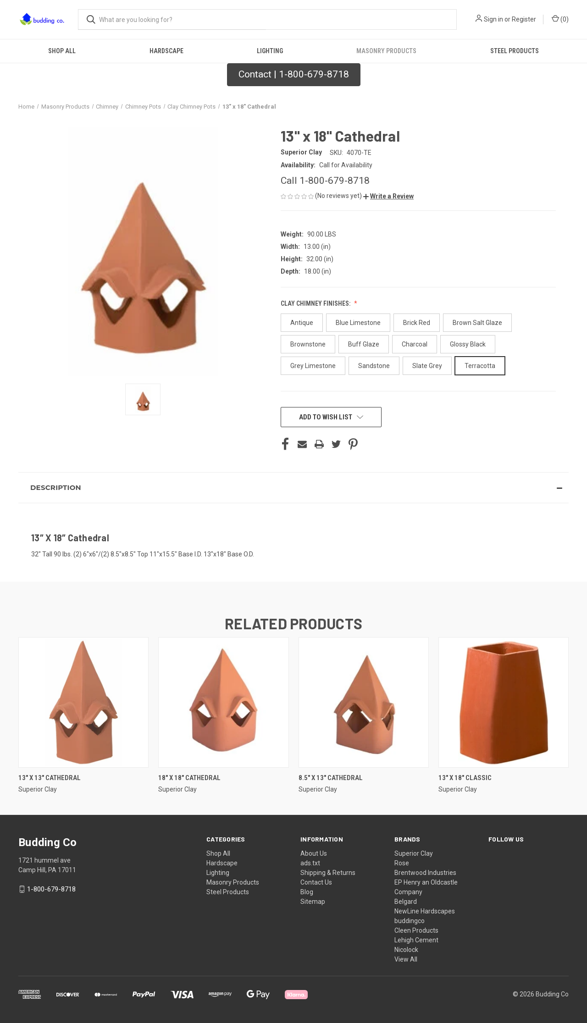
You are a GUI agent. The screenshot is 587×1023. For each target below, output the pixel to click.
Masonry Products (386, 51)
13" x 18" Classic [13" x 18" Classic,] (465, 778)
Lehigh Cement (416, 940)
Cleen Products (416, 930)
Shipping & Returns (327, 872)
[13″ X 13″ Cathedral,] (83, 702)
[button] (293, 74)
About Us (313, 853)
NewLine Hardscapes (424, 911)
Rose (401, 863)
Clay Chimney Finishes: (316, 303)
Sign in (493, 19)
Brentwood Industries (425, 872)
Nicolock (406, 949)
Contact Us (316, 882)
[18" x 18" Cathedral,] (223, 702)
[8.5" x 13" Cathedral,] (363, 702)
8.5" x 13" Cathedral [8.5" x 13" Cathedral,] (331, 778)
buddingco (409, 920)
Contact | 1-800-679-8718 (293, 74)
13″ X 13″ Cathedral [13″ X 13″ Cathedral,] (49, 778)
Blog (306, 892)
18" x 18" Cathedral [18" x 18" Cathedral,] (189, 778)
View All (405, 959)
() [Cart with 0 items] (560, 19)
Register (524, 19)
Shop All (62, 51)
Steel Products (514, 51)
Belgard (405, 901)
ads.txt (310, 863)
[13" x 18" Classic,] (503, 702)
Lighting (270, 51)
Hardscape (166, 51)
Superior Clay (413, 853)
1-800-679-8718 (51, 889)
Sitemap (312, 901)
